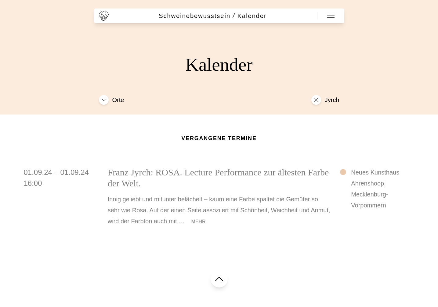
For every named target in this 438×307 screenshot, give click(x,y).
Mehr (198, 221)
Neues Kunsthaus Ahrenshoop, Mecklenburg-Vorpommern (375, 189)
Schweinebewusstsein (194, 15)
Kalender (252, 15)
